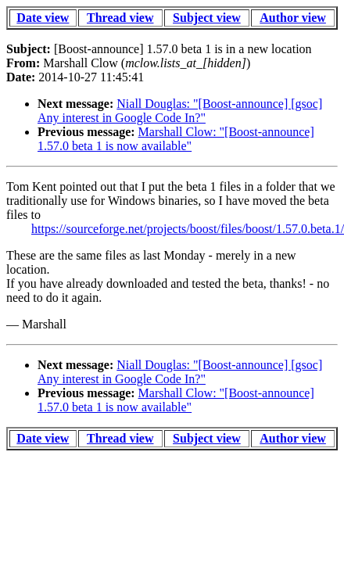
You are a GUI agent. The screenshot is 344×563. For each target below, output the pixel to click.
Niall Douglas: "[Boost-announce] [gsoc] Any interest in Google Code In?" (180, 110)
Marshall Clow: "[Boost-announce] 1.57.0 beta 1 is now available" (176, 138)
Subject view (207, 17)
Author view (293, 17)
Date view (42, 17)
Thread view (120, 17)
